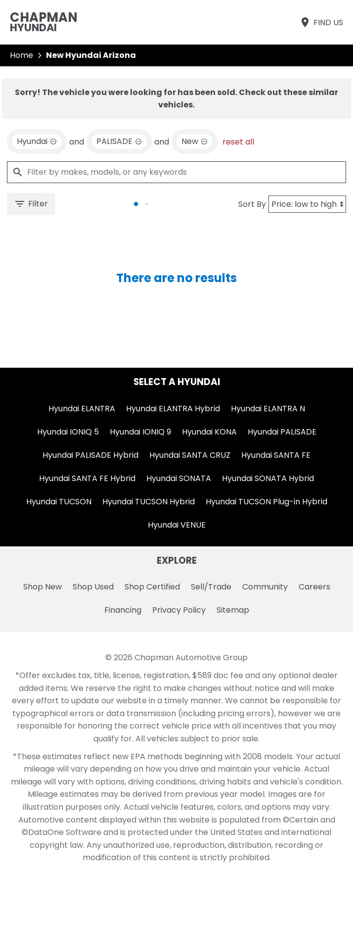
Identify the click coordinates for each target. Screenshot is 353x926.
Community (265, 586)
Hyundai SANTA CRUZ (189, 455)
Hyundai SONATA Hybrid (268, 478)
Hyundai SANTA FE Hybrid (87, 478)
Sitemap (233, 610)
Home (21, 55)
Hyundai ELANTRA (81, 408)
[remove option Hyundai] (37, 141)
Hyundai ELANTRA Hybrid (173, 408)
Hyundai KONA (209, 432)
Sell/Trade (211, 586)
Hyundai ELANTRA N (268, 408)
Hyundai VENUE (177, 525)
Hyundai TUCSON (58, 501)
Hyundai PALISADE (282, 432)
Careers (314, 586)
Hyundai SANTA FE (275, 455)
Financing (122, 610)
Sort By (252, 204)
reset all (238, 141)
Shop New (42, 586)
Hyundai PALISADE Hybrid (90, 455)
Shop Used (93, 586)
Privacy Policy (179, 610)
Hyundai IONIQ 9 (140, 432)
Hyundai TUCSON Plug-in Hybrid (266, 501)
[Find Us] (321, 22)
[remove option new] (194, 141)
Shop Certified (152, 586)
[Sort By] (307, 204)
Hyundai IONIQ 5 (68, 432)
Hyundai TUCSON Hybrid (148, 501)
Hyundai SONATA (178, 478)
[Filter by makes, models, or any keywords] (176, 172)
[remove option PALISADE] (119, 141)
